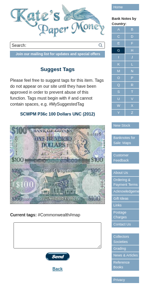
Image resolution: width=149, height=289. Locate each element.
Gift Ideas (120, 198)
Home (118, 7)
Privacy (119, 280)
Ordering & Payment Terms (125, 182)
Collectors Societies (121, 239)
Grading (119, 248)
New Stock (121, 125)
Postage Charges (120, 214)
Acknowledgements (126, 191)
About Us (120, 173)
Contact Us (122, 224)
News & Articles (125, 255)
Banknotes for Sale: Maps (124, 140)
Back (57, 268)
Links (117, 205)
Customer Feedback (121, 157)
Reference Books (121, 264)
